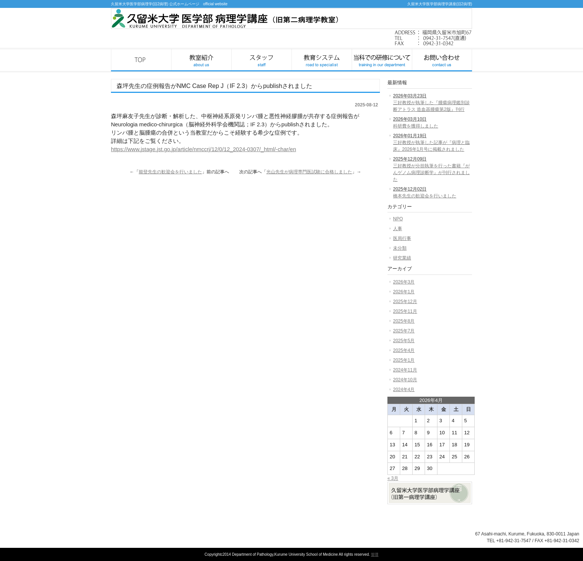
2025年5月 (403, 340)
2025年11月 (405, 311)
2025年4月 (403, 350)
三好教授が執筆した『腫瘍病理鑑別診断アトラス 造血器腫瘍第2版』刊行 (431, 102)
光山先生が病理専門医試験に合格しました (309, 171)
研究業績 (402, 258)
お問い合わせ (442, 60)
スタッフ (261, 60)
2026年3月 (403, 282)
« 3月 (392, 478)
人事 (397, 228)
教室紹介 (201, 60)
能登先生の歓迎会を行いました (170, 171)
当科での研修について (382, 60)
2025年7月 (403, 331)
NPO (398, 218)
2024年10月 (405, 379)
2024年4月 (403, 389)
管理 (374, 554)
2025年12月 (405, 301)
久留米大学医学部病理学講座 (141, 60)
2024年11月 (405, 370)
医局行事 (402, 238)
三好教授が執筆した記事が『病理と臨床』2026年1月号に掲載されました (431, 142)
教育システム (322, 60)
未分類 (400, 248)
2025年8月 (403, 321)
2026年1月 (403, 291)
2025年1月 (403, 360)
